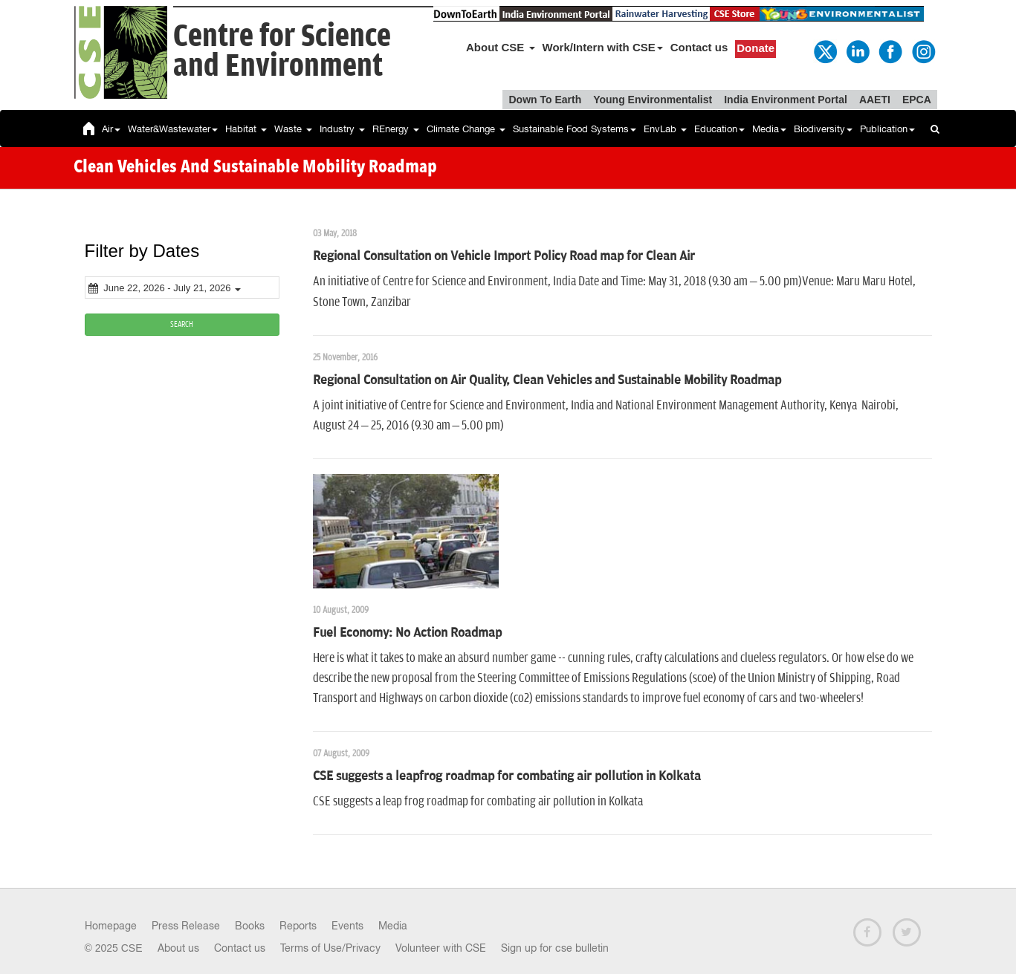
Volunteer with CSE (440, 948)
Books (250, 926)
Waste (293, 128)
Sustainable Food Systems (574, 128)
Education (719, 128)
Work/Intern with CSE (603, 47)
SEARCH (181, 324)
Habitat (246, 128)
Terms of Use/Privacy (330, 948)
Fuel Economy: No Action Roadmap (407, 633)
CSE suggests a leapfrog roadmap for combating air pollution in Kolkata (507, 776)
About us (178, 948)
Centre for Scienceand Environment (282, 51)
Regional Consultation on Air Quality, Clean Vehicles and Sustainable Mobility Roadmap (547, 380)
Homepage (111, 926)
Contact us (699, 47)
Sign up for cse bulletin (555, 948)
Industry (342, 128)
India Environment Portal (785, 99)
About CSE (500, 47)
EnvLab (665, 128)
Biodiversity (823, 128)
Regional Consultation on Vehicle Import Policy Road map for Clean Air (504, 256)
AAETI (874, 99)
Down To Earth (544, 99)
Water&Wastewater (173, 128)
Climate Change (466, 128)
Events (347, 926)
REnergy (395, 128)
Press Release (186, 926)
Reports (298, 926)
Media (769, 128)
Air (111, 128)
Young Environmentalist (652, 99)
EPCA (916, 99)
